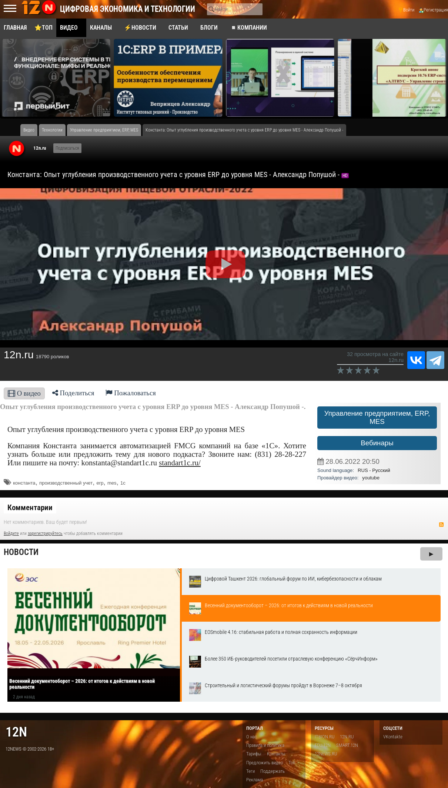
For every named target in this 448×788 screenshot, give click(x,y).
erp (100, 483)
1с (123, 483)
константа (24, 483)
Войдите (11, 533)
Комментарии (30, 507)
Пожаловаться (131, 393)
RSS (441, 524)
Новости (21, 552)
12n (16, 732)
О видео (24, 393)
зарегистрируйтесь (45, 533)
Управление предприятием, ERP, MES (377, 417)
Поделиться (73, 393)
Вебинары (377, 443)
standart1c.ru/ (180, 463)
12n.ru (39, 148)
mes (112, 483)
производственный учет (66, 483)
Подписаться (67, 148)
